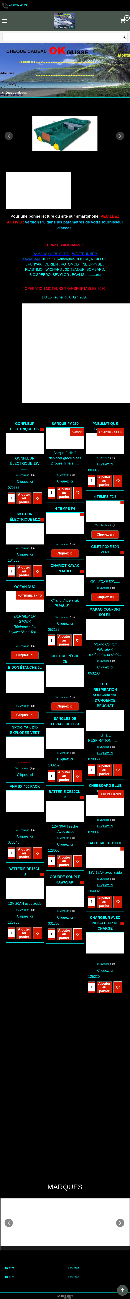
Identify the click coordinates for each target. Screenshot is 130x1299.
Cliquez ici (25, 481)
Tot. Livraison (22, 475)
